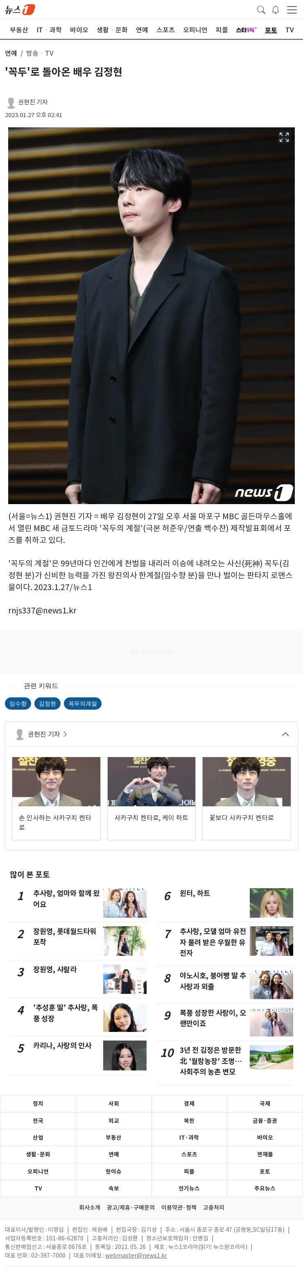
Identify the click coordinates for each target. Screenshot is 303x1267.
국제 (265, 1103)
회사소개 (89, 1207)
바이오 (265, 1137)
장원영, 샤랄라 (55, 969)
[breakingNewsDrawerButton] (275, 9)
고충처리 (213, 1207)
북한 (189, 1120)
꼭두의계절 (82, 703)
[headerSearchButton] (261, 9)
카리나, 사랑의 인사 (62, 1045)
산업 (38, 1137)
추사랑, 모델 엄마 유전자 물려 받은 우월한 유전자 (213, 942)
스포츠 (189, 1154)
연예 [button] (11, 53)
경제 (189, 1103)
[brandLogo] (20, 9)
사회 (114, 1103)
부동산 (114, 1137)
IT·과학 (189, 1137)
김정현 (47, 703)
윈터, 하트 (195, 893)
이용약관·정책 (179, 1207)
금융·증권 (265, 1120)
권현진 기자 (33, 102)
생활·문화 (38, 1154)
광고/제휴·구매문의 (131, 1207)
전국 (38, 1120)
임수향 (18, 703)
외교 (114, 1120)
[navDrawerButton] (292, 9)
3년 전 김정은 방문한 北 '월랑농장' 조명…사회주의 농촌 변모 (211, 1061)
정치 (38, 1103)
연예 (114, 1154)
